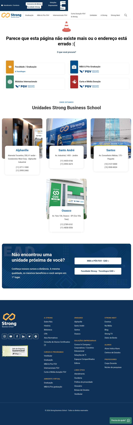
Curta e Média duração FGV (55, 372)
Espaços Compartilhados (84, 359)
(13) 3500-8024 (111, 167)
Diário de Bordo (111, 338)
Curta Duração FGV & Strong (82, 10)
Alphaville (22, 150)
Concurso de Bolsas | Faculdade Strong (66, 3)
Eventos (108, 322)
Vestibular (48, 356)
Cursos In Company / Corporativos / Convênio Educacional (84, 347)
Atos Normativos (51, 338)
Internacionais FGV (62, 10)
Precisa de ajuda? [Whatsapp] (120, 420)
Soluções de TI (80, 355)
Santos (111, 150)
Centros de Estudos (113, 353)
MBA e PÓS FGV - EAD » (98, 260)
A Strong (107, 10)
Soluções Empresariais (108, 3)
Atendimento (79, 374)
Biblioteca (48, 330)
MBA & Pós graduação (53, 387)
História (47, 326)
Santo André (66, 150)
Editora (77, 363)
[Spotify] (35, 336)
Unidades (98, 10)
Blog (106, 330)
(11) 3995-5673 (66, 164)
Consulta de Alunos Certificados (57, 343)
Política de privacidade (83, 382)
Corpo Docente (111, 363)
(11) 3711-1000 (22, 167)
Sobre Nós (48, 322)
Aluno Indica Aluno (112, 349)
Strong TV (109, 334)
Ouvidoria (78, 378)
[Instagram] (4, 336)
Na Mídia (108, 326)
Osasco (66, 210)
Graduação (35, 10)
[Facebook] (17, 336)
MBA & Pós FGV (47, 10)
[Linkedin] (23, 336)
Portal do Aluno (124, 3)
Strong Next (116, 10)
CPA (45, 334)
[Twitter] (29, 336)
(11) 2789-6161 (66, 224)
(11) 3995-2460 (22, 170)
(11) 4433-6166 (66, 161)
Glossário (78, 386)
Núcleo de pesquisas (113, 367)
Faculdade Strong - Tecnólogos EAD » (97, 271)
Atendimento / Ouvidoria (11, 3)
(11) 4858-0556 (66, 228)
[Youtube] (10, 336)
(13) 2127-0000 (111, 164)
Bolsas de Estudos (81, 390)
